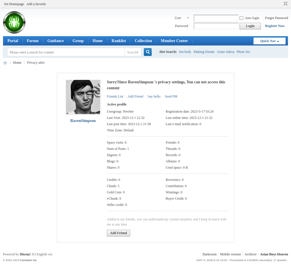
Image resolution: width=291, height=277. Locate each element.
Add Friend (135, 96)
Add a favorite (36, 4)
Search (131, 52)
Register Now (275, 26)
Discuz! (25, 254)
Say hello (153, 96)
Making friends (204, 52)
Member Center (174, 41)
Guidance (55, 41)
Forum (33, 41)
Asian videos (225, 52)
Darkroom (210, 254)
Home (98, 41)
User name (178, 18)
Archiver (250, 254)
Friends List (115, 96)
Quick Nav (268, 41)
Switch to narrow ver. (285, 4)
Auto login (249, 18)
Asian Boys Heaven (5, 63)
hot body (185, 52)
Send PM (171, 96)
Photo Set (243, 52)
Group (78, 41)
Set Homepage (14, 4)
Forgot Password (276, 18)
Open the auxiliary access (280, 4)
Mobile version (230, 254)
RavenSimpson (82, 121)
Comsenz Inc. (29, 260)
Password (181, 26)
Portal (12, 41)
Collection (143, 41)
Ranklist (119, 41)
